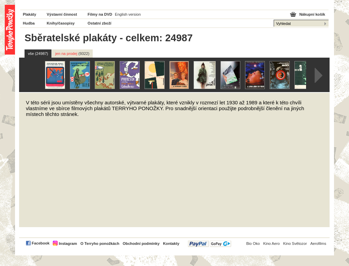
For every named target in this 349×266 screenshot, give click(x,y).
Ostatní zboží (99, 23)
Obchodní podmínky (141, 243)
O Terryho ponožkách (99, 243)
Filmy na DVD (100, 14)
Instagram (68, 243)
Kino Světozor (295, 243)
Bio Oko (253, 243)
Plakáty (29, 14)
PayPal (209, 243)
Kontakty (171, 243)
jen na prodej (72, 53)
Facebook (40, 243)
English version (128, 14)
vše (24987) (38, 53)
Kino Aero (271, 243)
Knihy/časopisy (61, 23)
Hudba (29, 23)
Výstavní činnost (62, 14)
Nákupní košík (312, 14)
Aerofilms (318, 243)
